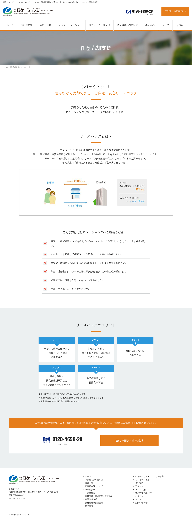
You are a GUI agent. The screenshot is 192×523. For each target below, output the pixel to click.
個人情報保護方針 (143, 493)
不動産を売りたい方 (94, 486)
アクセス (139, 486)
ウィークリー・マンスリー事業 (149, 476)
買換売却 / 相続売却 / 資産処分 (99, 496)
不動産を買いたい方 (94, 480)
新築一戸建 (45, 25)
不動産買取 (90, 490)
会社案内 (139, 483)
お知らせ (139, 496)
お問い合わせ (141, 503)
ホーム (88, 476)
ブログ (138, 499)
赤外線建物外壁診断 (127, 25)
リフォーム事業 (142, 480)
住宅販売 (89, 506)
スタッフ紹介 (141, 490)
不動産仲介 (90, 493)
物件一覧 (89, 483)
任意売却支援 (91, 499)
